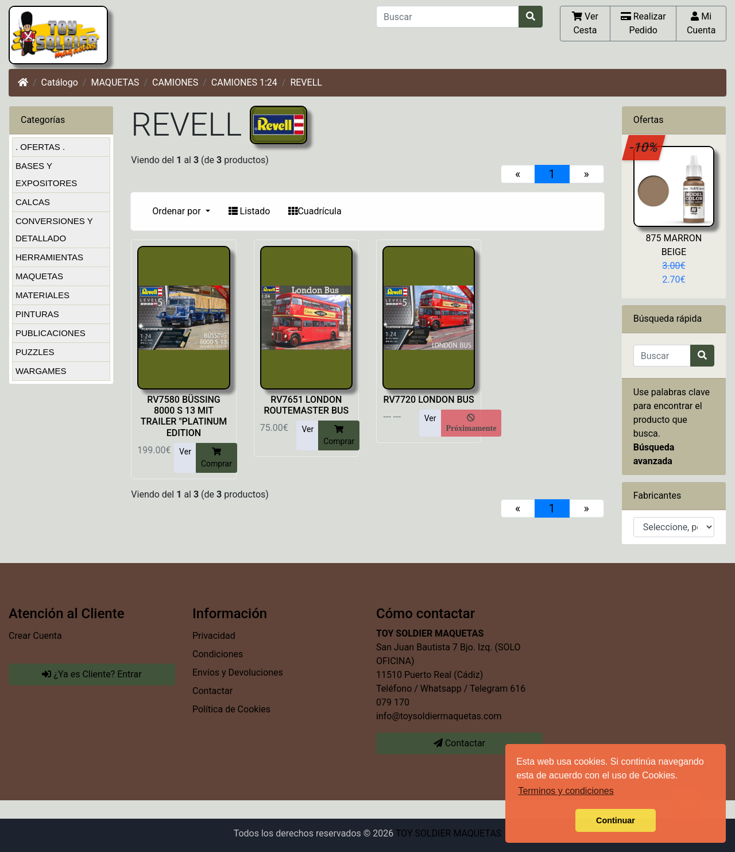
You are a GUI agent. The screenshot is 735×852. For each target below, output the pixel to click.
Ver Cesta (585, 23)
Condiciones (217, 654)
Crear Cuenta (35, 635)
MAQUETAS (115, 82)
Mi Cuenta (701, 23)
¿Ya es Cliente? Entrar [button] (91, 674)
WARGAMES (41, 371)
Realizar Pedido (643, 23)
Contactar (212, 690)
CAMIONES (175, 82)
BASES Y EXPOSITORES (46, 174)
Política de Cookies (231, 709)
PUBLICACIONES (51, 333)
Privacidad (213, 635)
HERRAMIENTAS (49, 257)
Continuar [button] (615, 820)
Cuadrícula (314, 211)
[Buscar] (447, 17)
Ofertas (648, 119)
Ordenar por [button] (177, 211)
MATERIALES (42, 295)
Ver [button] (185, 451)
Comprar (216, 457)
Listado (249, 211)
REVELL (306, 82)
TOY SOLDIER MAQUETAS (448, 833)
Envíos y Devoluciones (237, 672)
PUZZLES (35, 352)
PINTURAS (37, 314)
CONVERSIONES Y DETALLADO (54, 229)
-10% (644, 147)
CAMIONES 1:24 (244, 82)
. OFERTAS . (40, 147)
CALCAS (33, 202)
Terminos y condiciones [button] (565, 791)
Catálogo (59, 82)
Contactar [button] (459, 743)
